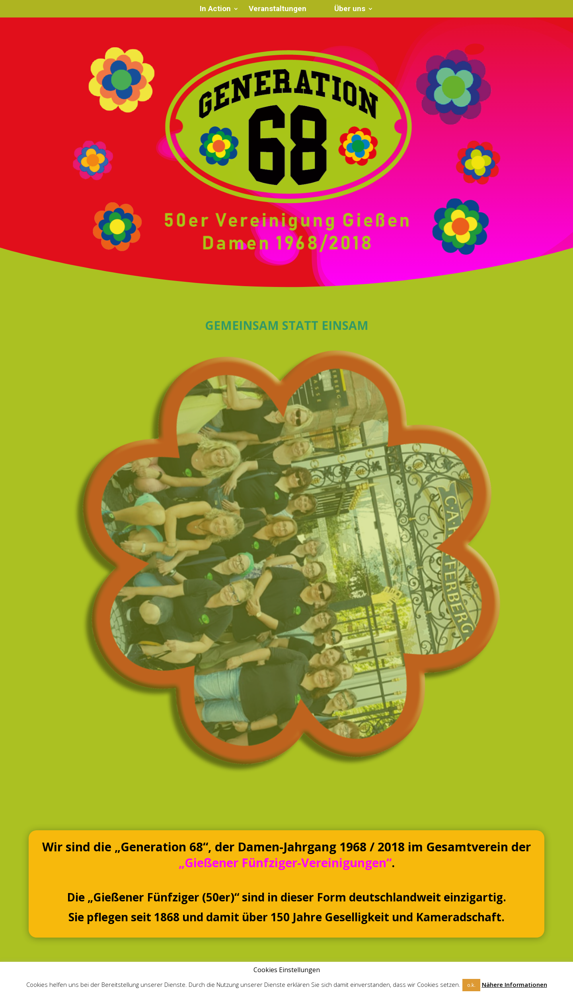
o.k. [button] (471, 984)
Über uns (349, 9)
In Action (215, 9)
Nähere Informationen (514, 984)
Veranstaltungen (277, 9)
